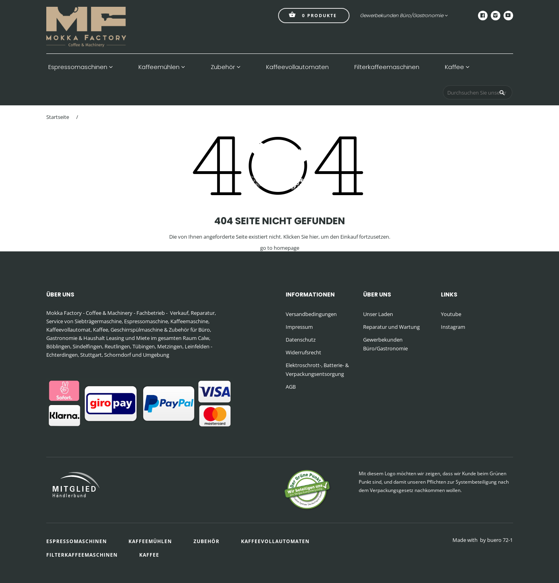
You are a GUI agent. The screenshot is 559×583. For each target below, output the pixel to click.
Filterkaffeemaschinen (386, 67)
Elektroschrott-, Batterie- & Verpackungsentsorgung (317, 369)
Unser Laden (378, 314)
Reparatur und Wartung (391, 326)
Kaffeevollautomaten (297, 67)
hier (313, 236)
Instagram (453, 326)
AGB (291, 386)
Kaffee (457, 67)
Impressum (299, 326)
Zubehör (226, 67)
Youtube (451, 314)
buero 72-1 (500, 539)
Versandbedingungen (311, 314)
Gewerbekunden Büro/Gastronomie (404, 15)
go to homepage (279, 247)
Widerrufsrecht (303, 352)
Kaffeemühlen (161, 67)
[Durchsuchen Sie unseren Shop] (477, 92)
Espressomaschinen (80, 67)
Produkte (313, 14)
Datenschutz (301, 339)
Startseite (57, 117)
